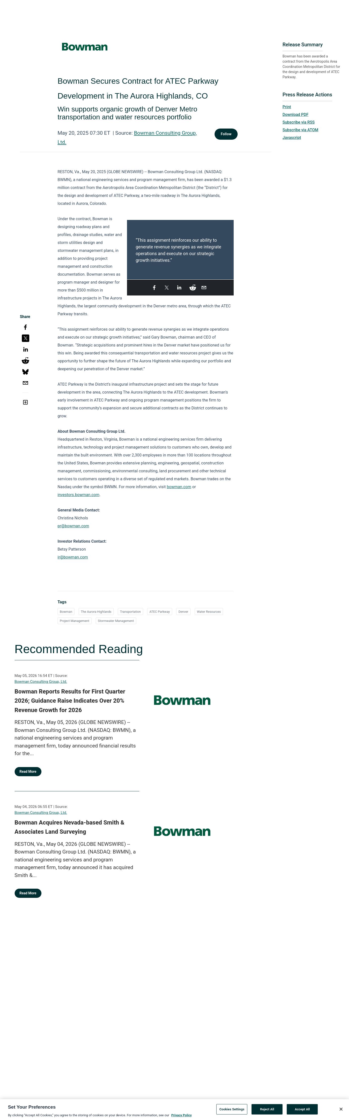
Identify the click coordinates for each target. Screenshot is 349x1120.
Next (230, 246)
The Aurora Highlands (96, 611)
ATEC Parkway (159, 611)
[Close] (341, 1110)
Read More (28, 771)
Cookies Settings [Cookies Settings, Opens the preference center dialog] (231, 1111)
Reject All (267, 1111)
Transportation (130, 611)
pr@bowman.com (73, 526)
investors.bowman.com (78, 494)
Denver (183, 611)
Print (287, 107)
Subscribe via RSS (299, 122)
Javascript (292, 137)
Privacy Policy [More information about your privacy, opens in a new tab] (181, 1117)
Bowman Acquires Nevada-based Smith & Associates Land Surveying (70, 827)
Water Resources (209, 611)
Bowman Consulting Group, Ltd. (41, 681)
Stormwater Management (116, 621)
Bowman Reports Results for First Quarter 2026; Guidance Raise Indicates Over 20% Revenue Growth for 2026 (70, 701)
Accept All (302, 1111)
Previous (129, 246)
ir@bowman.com (73, 557)
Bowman (66, 611)
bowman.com (179, 486)
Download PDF (296, 114)
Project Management (74, 621)
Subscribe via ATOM (300, 130)
